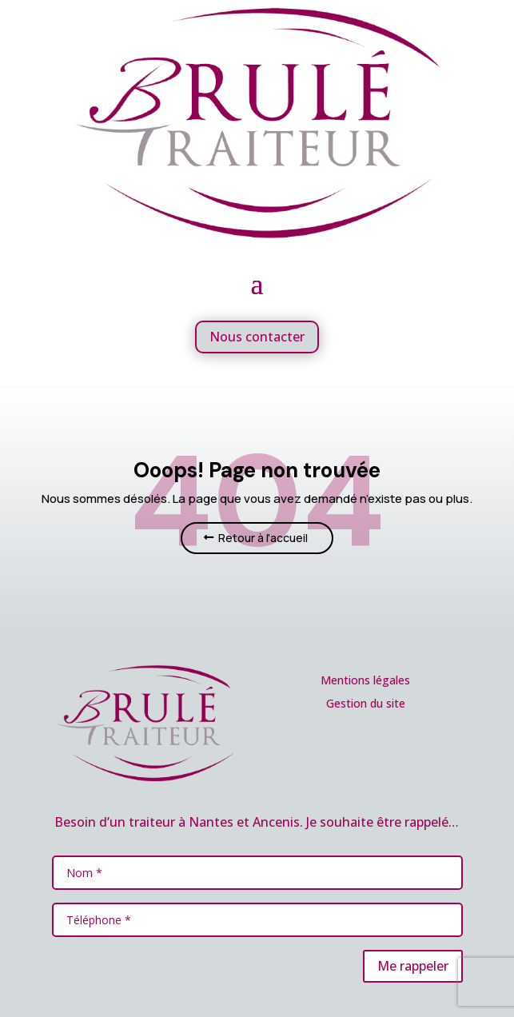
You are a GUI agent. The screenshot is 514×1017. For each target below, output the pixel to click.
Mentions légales (365, 680)
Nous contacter (257, 336)
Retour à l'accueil (263, 537)
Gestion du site (365, 703)
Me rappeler (412, 966)
